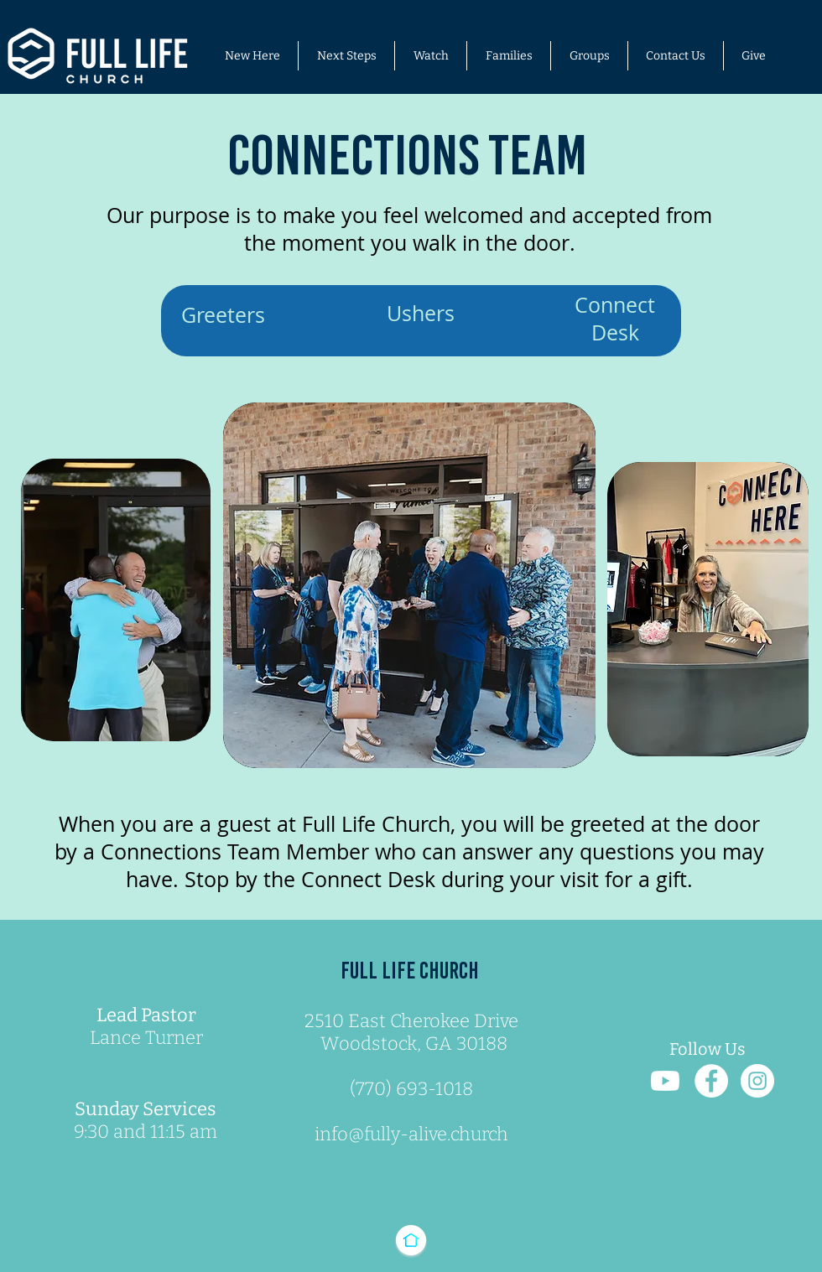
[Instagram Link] (757, 1081)
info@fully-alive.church (411, 1134)
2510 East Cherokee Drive (411, 1021)
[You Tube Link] (665, 1081)
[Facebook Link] (711, 1081)
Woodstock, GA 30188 (411, 1043)
